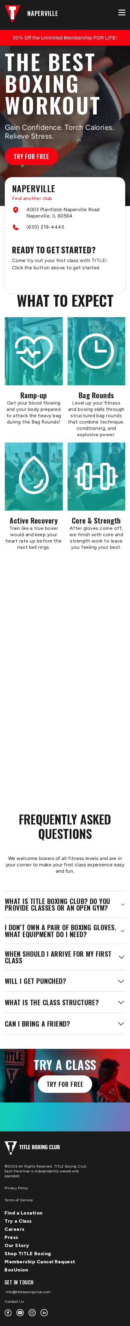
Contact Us (14, 1301)
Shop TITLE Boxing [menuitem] (28, 1253)
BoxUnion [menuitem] (16, 1270)
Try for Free (31, 156)
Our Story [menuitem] (17, 1245)
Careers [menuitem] (15, 1229)
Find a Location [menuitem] (24, 1213)
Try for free (65, 1084)
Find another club (32, 198)
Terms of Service (19, 1200)
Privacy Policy (16, 1188)
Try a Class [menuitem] (18, 1221)
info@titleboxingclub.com (28, 1292)
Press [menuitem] (11, 1237)
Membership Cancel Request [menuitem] (40, 1262)
